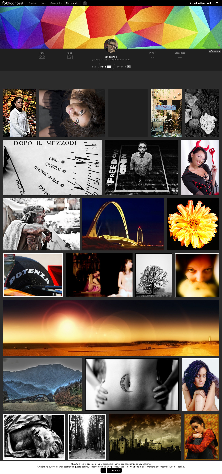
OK (103, 470)
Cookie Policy (114, 470)
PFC (152, 53)
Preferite (123, 66)
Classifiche (56, 3)
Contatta (214, 51)
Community (72, 3)
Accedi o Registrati (200, 3)
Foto (43, 3)
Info (93, 67)
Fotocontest (12, 3)
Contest (32, 3)
